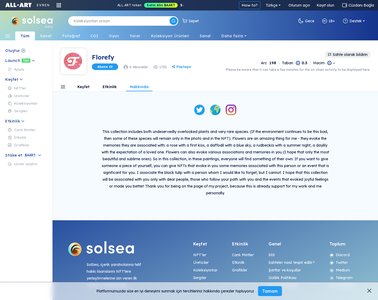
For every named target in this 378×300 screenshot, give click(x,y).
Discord (339, 255)
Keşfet (83, 87)
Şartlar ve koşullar (285, 270)
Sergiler (199, 277)
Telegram (341, 278)
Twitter (338, 262)
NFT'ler (199, 255)
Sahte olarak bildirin (348, 54)
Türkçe (271, 5)
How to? (250, 5)
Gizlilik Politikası (283, 277)
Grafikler (239, 270)
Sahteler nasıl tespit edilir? (292, 262)
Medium (339, 270)
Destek (352, 21)
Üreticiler (201, 262)
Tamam (270, 291)
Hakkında (139, 87)
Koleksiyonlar (205, 270)
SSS (272, 255)
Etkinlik (110, 87)
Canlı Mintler (243, 255)
